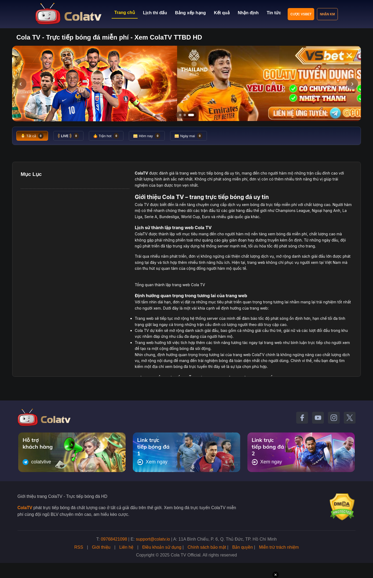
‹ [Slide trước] (20, 83)
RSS (78, 547)
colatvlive (37, 462)
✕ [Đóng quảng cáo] (275, 575)
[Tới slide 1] (180, 115)
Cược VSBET (301, 14)
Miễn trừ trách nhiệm (279, 547)
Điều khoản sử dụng (161, 547)
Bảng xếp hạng (190, 12)
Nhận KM (327, 14)
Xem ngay (152, 462)
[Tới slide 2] (186, 115)
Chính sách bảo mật (207, 547)
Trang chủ (124, 12)
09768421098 (114, 539)
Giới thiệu (101, 547)
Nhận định (248, 12)
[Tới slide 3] (193, 115)
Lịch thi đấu (155, 12)
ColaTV (24, 507)
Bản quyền (242, 547)
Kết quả (222, 12)
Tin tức (274, 12)
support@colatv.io (153, 539)
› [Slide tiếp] (352, 83)
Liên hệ (126, 547)
